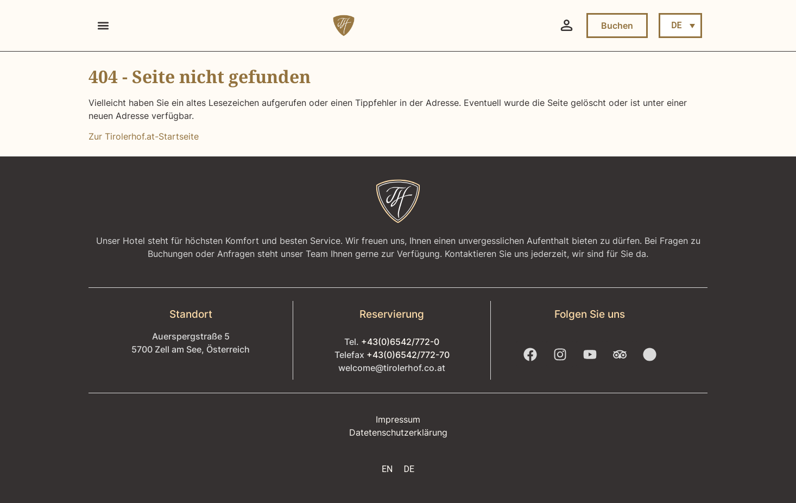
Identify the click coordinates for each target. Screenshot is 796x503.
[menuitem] (680, 25)
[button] (103, 26)
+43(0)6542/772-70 (408, 354)
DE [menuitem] (676, 25)
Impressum (398, 419)
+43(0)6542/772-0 (400, 341)
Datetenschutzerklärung (398, 432)
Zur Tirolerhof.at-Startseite (144, 136)
